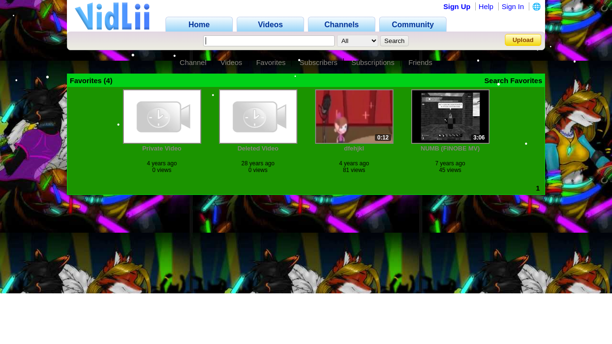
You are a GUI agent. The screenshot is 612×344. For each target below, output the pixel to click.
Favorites (271, 62)
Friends (420, 62)
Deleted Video (258, 148)
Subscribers (319, 62)
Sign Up (456, 6)
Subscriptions (372, 62)
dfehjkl (354, 148)
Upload (523, 39)
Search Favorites (513, 80)
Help (486, 6)
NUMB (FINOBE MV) (450, 148)
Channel (193, 62)
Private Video (161, 148)
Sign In (513, 6)
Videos (231, 62)
